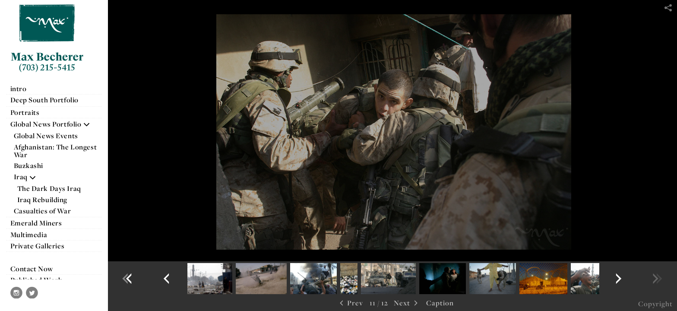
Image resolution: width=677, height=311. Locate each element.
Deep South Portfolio (49, 100)
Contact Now (31, 268)
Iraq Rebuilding (42, 199)
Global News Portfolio (50, 124)
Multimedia (28, 234)
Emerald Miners (36, 223)
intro (18, 88)
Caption (440, 302)
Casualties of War (47, 211)
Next (407, 303)
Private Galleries (37, 246)
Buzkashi (29, 165)
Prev (350, 303)
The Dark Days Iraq (49, 188)
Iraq (25, 176)
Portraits (25, 112)
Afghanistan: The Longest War (55, 150)
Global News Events (46, 135)
